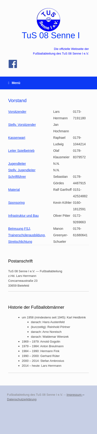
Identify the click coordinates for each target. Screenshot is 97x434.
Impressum (74, 394)
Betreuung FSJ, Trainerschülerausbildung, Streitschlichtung (27, 235)
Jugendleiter (17, 163)
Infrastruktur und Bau (23, 215)
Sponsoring (16, 202)
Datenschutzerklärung (21, 399)
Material (14, 189)
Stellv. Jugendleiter (21, 170)
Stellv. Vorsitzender (22, 124)
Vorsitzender (17, 111)
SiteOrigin (58, 425)
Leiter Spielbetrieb (21, 150)
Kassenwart (16, 137)
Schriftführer (17, 176)
